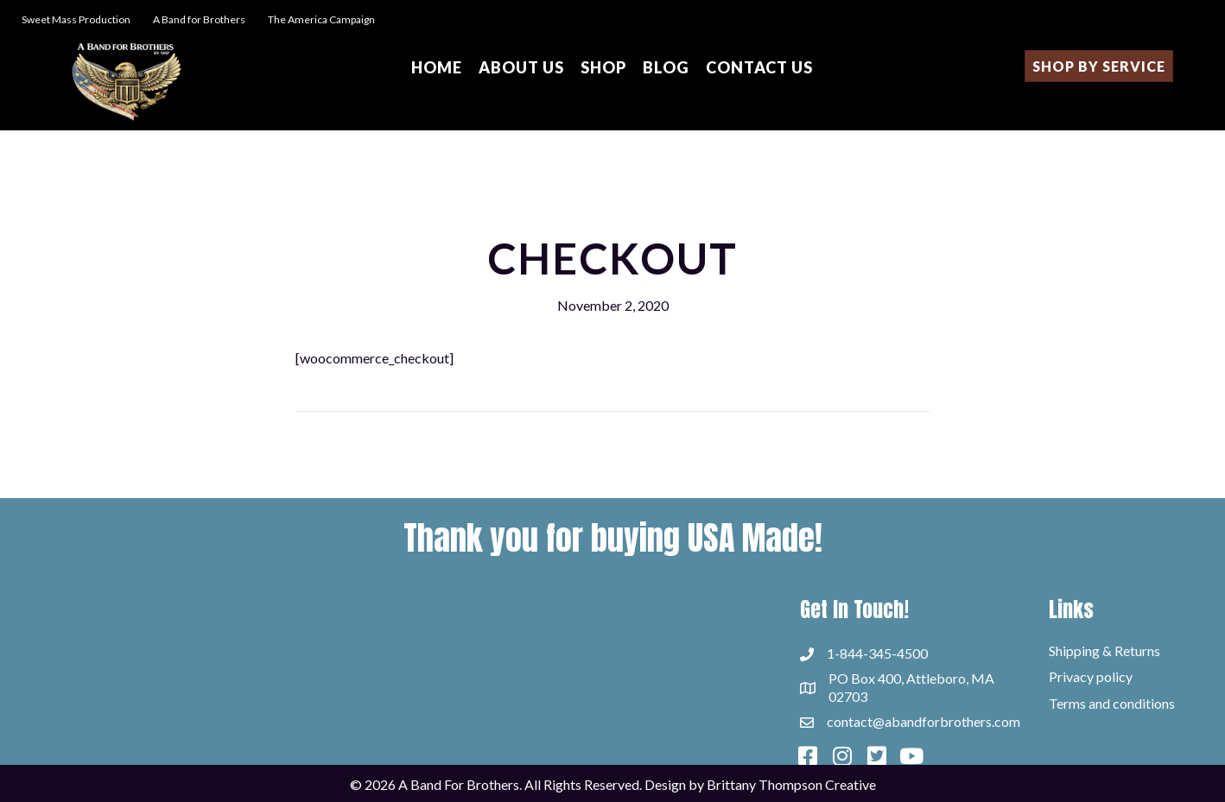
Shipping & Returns (1104, 650)
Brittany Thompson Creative (791, 784)
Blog (666, 67)
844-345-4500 (884, 653)
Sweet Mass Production (76, 19)
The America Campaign (320, 19)
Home (436, 67)
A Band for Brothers (200, 19)
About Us (521, 67)
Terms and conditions (1112, 703)
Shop (603, 67)
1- (833, 653)
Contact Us (759, 67)
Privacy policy (1091, 676)
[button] (807, 756)
